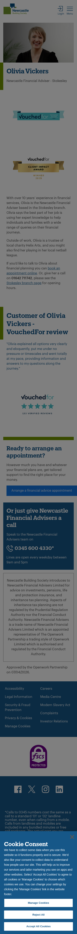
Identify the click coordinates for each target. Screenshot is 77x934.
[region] (38, 882)
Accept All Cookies (38, 926)
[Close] (72, 836)
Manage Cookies (38, 902)
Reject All (38, 914)
